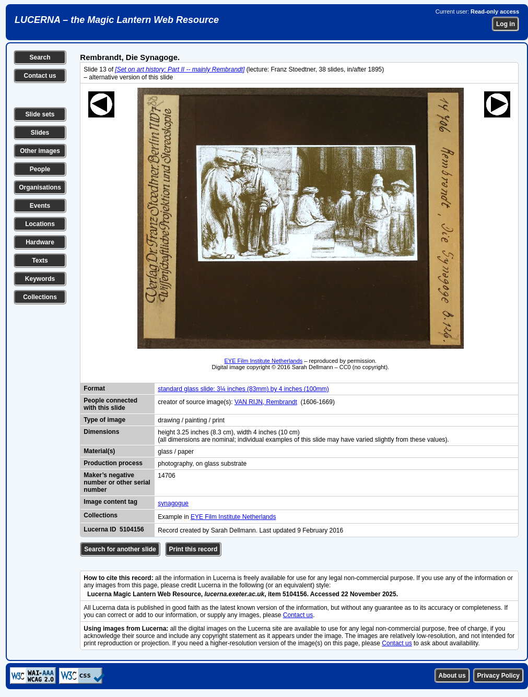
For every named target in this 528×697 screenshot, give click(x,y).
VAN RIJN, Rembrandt (265, 402)
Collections (40, 297)
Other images (40, 151)
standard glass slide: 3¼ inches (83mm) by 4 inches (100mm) (243, 389)
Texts (40, 260)
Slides (40, 132)
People (40, 169)
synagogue (173, 503)
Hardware (40, 242)
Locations (40, 224)
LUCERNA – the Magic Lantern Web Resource (117, 20)
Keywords (40, 278)
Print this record (193, 549)
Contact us (40, 75)
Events (40, 205)
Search (39, 57)
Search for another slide (120, 549)
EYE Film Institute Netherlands (264, 361)
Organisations (40, 187)
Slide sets (39, 114)
